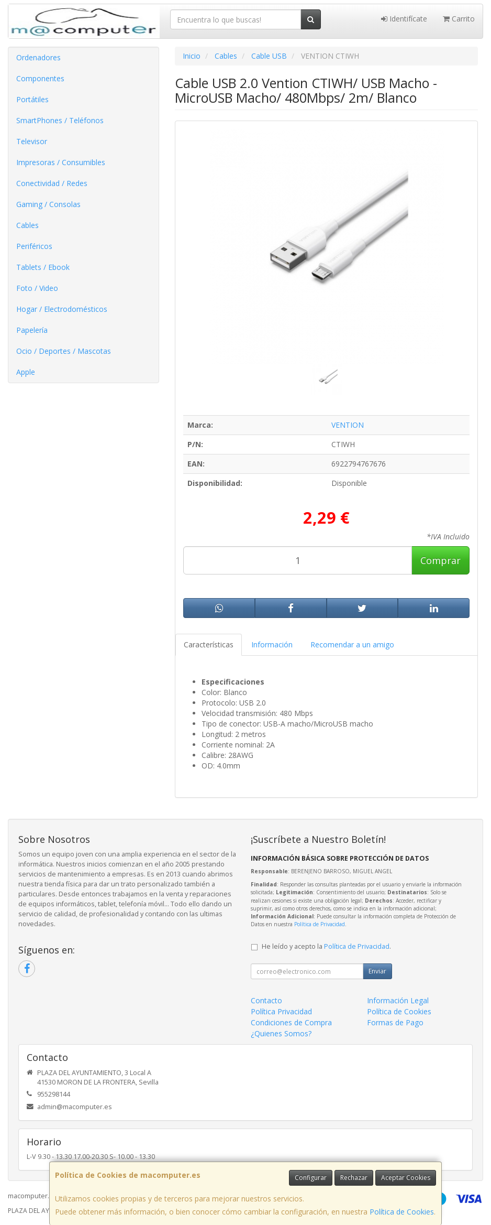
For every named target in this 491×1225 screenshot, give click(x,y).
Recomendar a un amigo (352, 644)
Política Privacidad (281, 1011)
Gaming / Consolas (48, 204)
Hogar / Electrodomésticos (61, 309)
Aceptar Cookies (405, 1177)
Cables (27, 225)
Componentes (40, 78)
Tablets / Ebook (43, 267)
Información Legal (398, 1000)
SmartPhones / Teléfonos (60, 120)
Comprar (440, 560)
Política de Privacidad (319, 924)
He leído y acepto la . (326, 946)
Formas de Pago (395, 1022)
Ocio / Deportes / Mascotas (63, 351)
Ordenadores (38, 57)
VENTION (347, 425)
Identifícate (404, 19)
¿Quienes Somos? (281, 1033)
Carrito (459, 19)
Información (272, 644)
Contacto (266, 1000)
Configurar (311, 1177)
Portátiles (32, 99)
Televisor (31, 141)
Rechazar (353, 1177)
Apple (25, 372)
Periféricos (34, 246)
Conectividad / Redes (51, 183)
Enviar (377, 971)
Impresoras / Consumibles (60, 162)
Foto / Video (37, 288)
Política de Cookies (402, 1212)
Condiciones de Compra (291, 1022)
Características (208, 644)
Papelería (32, 330)
